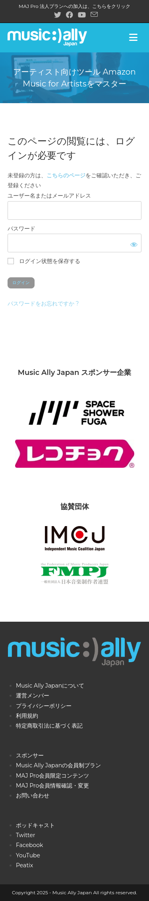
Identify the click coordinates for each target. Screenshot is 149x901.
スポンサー (30, 755)
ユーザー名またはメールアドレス (49, 195)
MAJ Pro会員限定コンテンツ (52, 775)
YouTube (28, 855)
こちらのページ (65, 175)
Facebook (29, 845)
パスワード (21, 228)
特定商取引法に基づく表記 (49, 725)
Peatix (24, 865)
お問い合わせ (32, 795)
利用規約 (27, 715)
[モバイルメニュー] (135, 37)
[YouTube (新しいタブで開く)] (81, 15)
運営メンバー (32, 695)
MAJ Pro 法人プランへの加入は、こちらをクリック (74, 6)
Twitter (25, 835)
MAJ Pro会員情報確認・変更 (52, 785)
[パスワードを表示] (132, 243)
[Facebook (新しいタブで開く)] (69, 15)
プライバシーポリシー (44, 705)
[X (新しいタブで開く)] (58, 15)
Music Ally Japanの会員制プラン (58, 765)
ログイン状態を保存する (44, 261)
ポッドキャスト (35, 825)
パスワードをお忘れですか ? (43, 303)
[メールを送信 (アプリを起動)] (93, 15)
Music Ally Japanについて (50, 685)
